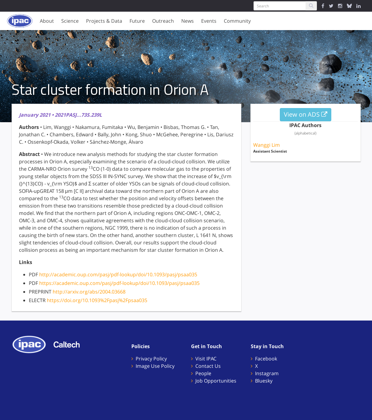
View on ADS (305, 114)
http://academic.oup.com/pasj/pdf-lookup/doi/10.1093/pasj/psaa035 (118, 274)
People (203, 373)
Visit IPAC (205, 358)
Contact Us (208, 366)
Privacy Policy (151, 358)
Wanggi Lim (266, 145)
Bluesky (263, 380)
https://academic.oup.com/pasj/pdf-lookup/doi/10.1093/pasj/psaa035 (119, 283)
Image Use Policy (155, 366)
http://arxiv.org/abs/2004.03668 (89, 291)
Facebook (266, 358)
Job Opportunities (215, 380)
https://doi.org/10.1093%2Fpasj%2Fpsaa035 (97, 300)
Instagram (267, 373)
